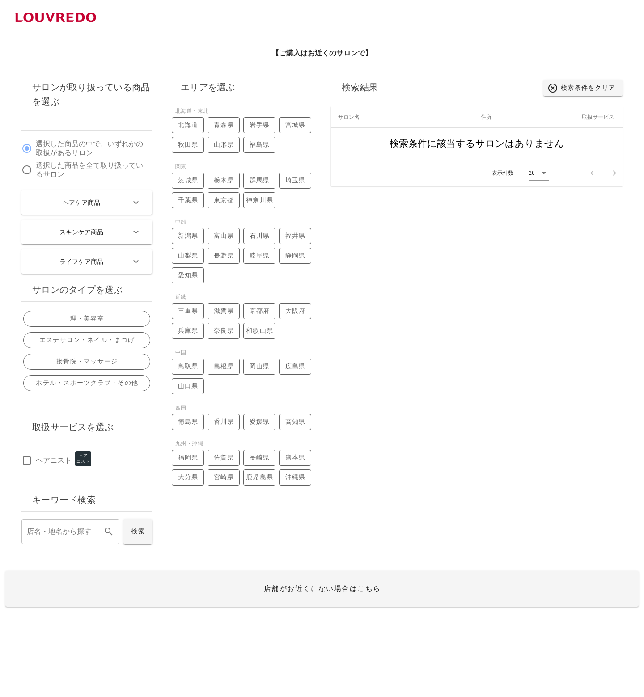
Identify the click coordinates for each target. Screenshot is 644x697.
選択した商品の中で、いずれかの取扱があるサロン (89, 148)
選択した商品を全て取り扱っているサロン (89, 170)
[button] (539, 173)
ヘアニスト (54, 460)
